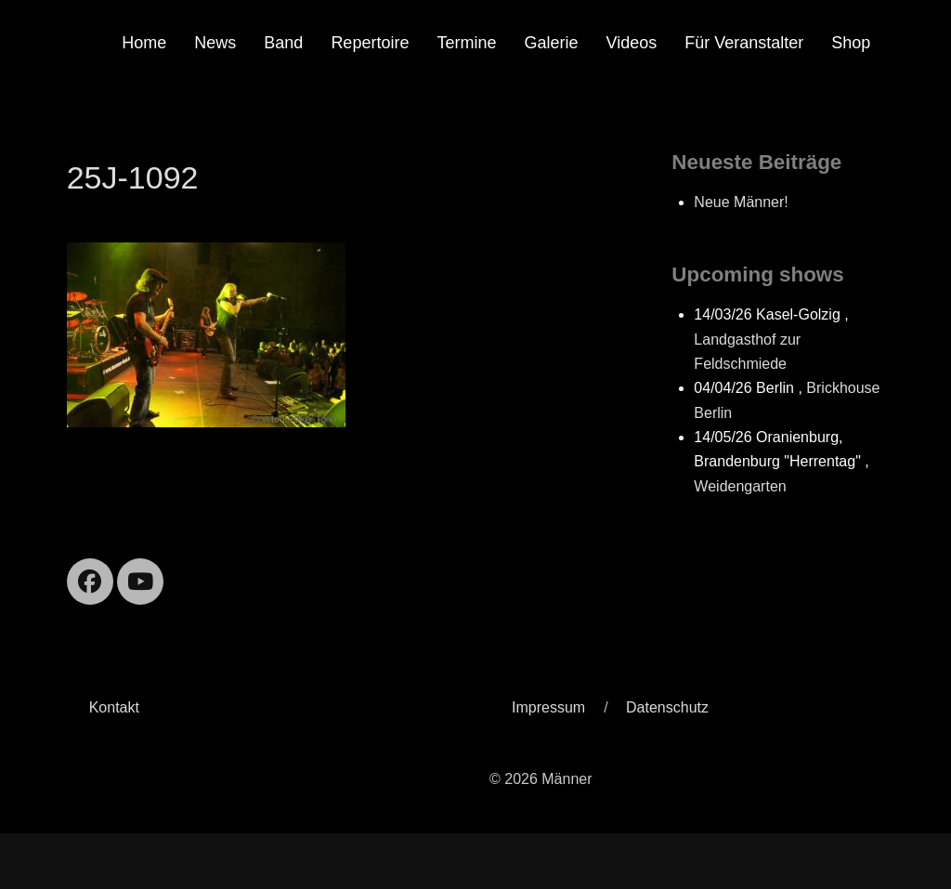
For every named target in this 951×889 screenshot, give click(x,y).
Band (283, 42)
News (215, 42)
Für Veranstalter (743, 42)
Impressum (548, 707)
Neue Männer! (741, 202)
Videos (631, 42)
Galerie (551, 42)
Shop (850, 42)
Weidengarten (740, 486)
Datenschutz (667, 707)
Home (144, 42)
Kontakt (114, 707)
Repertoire (370, 42)
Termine (466, 42)
